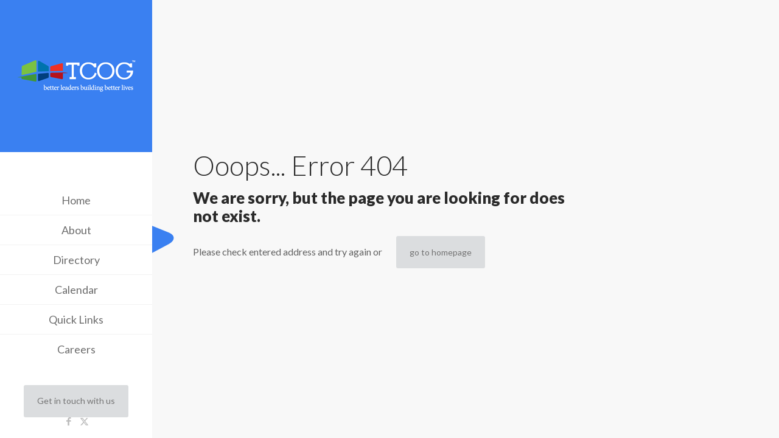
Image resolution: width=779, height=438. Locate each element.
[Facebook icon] (69, 420)
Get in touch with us (76, 400)
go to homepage (441, 252)
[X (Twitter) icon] (84, 420)
